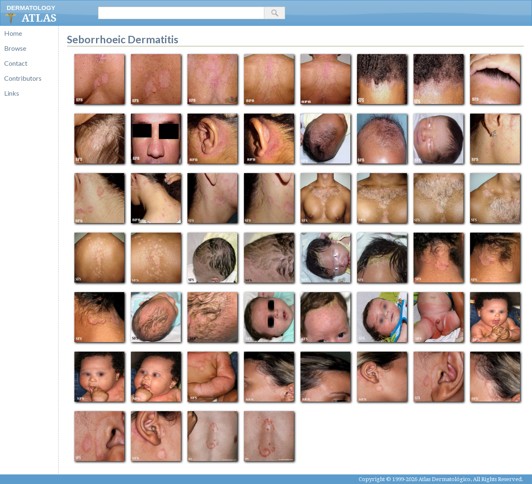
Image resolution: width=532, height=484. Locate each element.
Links (11, 93)
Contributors (23, 78)
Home (13, 33)
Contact (15, 63)
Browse (15, 48)
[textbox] (181, 13)
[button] (274, 13)
